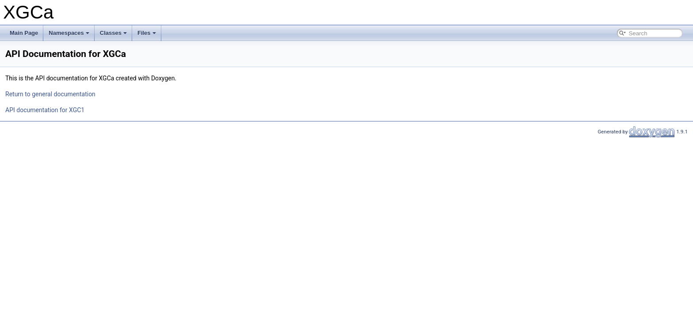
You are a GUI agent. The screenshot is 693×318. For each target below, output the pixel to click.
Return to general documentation (50, 94)
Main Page (24, 33)
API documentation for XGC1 (44, 110)
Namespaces (69, 33)
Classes (113, 33)
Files (146, 33)
